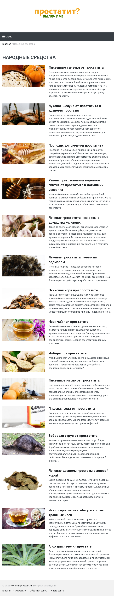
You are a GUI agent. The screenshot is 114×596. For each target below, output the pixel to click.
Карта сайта (57, 590)
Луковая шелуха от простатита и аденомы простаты (75, 108)
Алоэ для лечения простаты (70, 546)
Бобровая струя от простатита (73, 435)
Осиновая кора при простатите (73, 290)
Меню (9, 36)
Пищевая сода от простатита (72, 408)
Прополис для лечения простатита (76, 145)
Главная (6, 44)
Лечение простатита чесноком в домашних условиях (74, 220)
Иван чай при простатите (68, 321)
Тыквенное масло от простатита (74, 380)
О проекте (20, 590)
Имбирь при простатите (67, 353)
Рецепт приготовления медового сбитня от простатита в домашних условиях (76, 185)
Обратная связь (38, 590)
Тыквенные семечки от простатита (76, 67)
